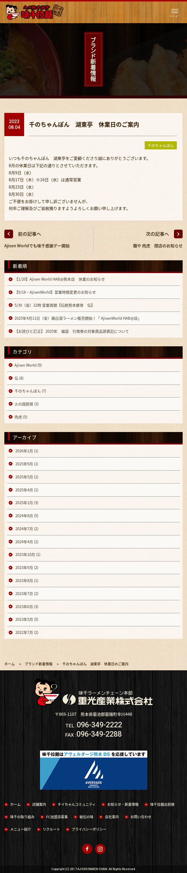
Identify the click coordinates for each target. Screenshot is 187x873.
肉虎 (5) (20, 417)
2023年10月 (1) (27, 554)
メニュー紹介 (20, 829)
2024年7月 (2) (26, 528)
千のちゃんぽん (161, 145)
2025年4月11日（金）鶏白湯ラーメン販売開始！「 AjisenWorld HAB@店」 (77, 318)
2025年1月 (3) (26, 502)
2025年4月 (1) (26, 490)
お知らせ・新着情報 (123, 804)
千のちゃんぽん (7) (30, 391)
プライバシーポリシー (89, 829)
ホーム (15, 804)
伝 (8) (18, 378)
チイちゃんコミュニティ (77, 804)
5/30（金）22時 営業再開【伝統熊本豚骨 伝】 (54, 305)
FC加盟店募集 (57, 816)
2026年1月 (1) (26, 450)
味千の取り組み (22, 816)
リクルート (51, 829)
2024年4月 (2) (26, 541)
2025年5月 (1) (26, 476)
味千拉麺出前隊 (162, 804)
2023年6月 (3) (26, 606)
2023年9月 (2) (26, 567)
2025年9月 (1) (26, 463)
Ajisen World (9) (28, 365)
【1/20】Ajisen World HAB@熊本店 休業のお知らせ (59, 279)
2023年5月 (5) (26, 619)
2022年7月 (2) (26, 632)
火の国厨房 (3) (26, 404)
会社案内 (112, 816)
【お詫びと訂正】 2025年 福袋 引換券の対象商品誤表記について (71, 331)
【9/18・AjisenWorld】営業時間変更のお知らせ (55, 292)
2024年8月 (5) (26, 515)
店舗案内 (39, 804)
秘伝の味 (86, 816)
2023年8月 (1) (26, 580)
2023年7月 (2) (26, 593)
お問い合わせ (140, 816)
